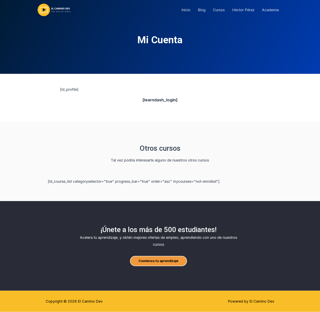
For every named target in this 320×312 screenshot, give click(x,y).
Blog (202, 10)
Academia (270, 10)
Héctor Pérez (243, 10)
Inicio (185, 10)
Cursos (219, 10)
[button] (158, 261)
